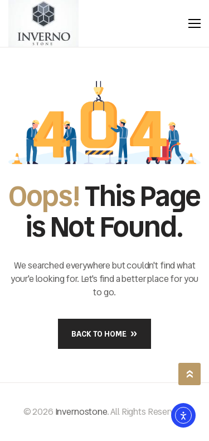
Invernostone (81, 411)
